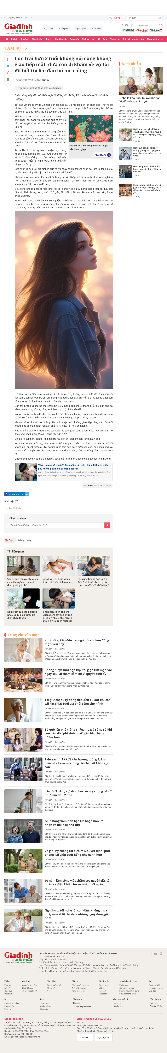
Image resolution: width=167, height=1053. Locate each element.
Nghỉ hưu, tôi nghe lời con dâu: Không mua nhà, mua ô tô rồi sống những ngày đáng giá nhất (77, 914)
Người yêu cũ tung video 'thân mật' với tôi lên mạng (57, 581)
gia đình (49, 29)
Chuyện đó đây (156, 1006)
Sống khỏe (37, 39)
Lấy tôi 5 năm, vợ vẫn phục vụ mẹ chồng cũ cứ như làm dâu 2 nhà (78, 793)
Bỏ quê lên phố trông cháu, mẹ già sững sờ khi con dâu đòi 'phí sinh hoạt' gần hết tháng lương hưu (78, 733)
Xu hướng (123, 985)
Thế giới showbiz (79, 988)
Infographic (103, 994)
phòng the (81, 29)
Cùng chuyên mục (23, 634)
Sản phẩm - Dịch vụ (80, 39)
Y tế (48, 991)
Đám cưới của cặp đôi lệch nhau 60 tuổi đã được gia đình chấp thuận (22, 614)
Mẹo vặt (7, 1009)
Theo (97, 486)
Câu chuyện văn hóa (80, 985)
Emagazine (104, 985)
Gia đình (25, 39)
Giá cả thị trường (126, 988)
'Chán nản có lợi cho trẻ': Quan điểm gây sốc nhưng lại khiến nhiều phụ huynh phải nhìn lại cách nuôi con (57, 616)
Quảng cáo (103, 1037)
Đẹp (105, 39)
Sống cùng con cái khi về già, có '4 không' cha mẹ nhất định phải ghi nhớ (23, 582)
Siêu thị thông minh (127, 994)
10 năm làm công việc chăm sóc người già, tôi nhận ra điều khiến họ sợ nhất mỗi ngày (77, 882)
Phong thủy (9, 1006)
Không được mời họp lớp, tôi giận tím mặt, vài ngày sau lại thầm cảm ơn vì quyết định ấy (78, 672)
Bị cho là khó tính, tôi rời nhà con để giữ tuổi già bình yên (140, 99)
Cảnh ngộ (117, 1003)
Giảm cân (44, 1009)
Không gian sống (11, 1003)
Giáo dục (8, 991)
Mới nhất (115, 18)
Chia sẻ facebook (16, 494)
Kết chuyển (117, 1006)
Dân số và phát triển (133, 39)
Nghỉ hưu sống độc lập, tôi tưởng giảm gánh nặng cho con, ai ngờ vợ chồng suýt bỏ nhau (147, 152)
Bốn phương (153, 39)
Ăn (93, 39)
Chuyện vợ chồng (29, 985)
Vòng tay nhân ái (120, 999)
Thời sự (7, 985)
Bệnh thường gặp (54, 985)
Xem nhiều (131, 63)
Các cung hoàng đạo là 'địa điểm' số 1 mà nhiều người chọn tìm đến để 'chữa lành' (93, 582)
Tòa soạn (85, 1037)
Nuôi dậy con (27, 988)
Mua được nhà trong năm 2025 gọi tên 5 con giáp (89, 147)
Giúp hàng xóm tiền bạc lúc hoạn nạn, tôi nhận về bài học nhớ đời (74, 823)
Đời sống (8, 988)
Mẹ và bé (98, 29)
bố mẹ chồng (24, 540)
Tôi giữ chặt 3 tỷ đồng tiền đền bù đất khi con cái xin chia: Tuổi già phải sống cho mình (78, 702)
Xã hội (14, 39)
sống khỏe (65, 29)
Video (101, 988)
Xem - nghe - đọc (79, 991)
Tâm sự (15, 48)
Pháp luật (8, 994)
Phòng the (115, 39)
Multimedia (61, 39)
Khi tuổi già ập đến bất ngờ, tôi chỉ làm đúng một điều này (77, 642)
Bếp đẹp (152, 991)
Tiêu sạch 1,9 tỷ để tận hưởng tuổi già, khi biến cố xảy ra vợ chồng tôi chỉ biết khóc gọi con (76, 763)
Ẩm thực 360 (154, 985)
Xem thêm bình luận (12, 508)
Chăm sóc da (46, 1006)
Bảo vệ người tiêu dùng (129, 991)
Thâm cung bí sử (29, 991)
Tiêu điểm (154, 1003)
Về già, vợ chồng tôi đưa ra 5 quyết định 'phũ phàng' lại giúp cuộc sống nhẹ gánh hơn (77, 853)
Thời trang (44, 1003)
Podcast (102, 991)
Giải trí (48, 39)
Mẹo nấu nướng (156, 988)
